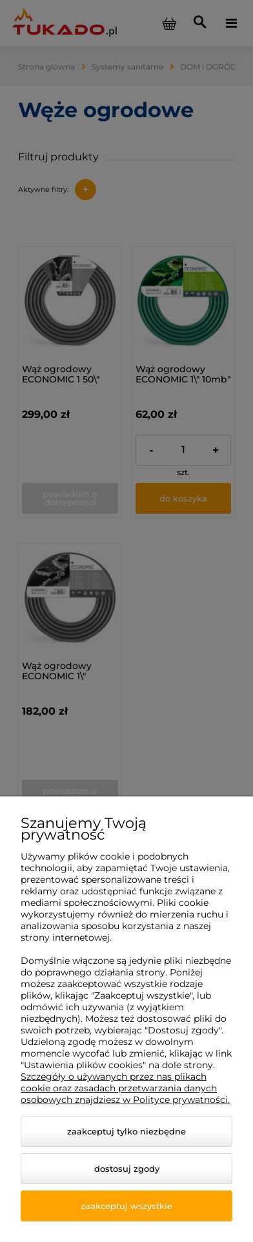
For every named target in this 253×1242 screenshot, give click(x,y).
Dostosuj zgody (126, 1168)
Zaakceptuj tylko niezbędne (126, 1131)
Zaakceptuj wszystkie (126, 1206)
